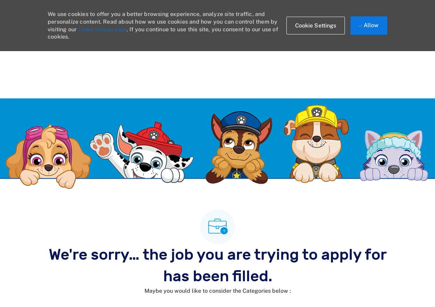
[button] (315, 25)
